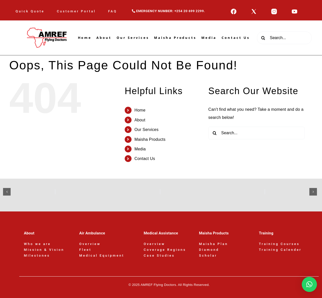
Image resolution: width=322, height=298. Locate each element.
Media (140, 149)
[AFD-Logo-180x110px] (47, 22)
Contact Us (144, 158)
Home (139, 110)
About (139, 120)
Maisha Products (149, 139)
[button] (7, 192)
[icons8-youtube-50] (294, 10)
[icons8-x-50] (254, 10)
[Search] (263, 38)
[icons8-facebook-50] (233, 10)
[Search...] (284, 38)
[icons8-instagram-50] (274, 10)
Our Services (146, 129)
